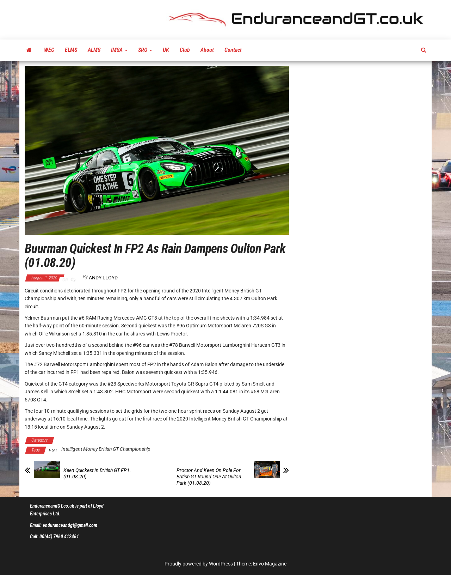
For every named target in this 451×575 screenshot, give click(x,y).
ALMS (94, 50)
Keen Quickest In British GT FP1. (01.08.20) (97, 473)
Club (185, 50)
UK (166, 50)
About (207, 50)
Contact (233, 50)
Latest (159, 440)
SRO (145, 50)
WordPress (221, 564)
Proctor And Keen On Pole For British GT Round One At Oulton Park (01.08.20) (209, 476)
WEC (49, 50)
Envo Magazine (269, 564)
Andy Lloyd (103, 277)
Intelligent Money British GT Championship (101, 440)
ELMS (71, 50)
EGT (53, 450)
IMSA (119, 50)
